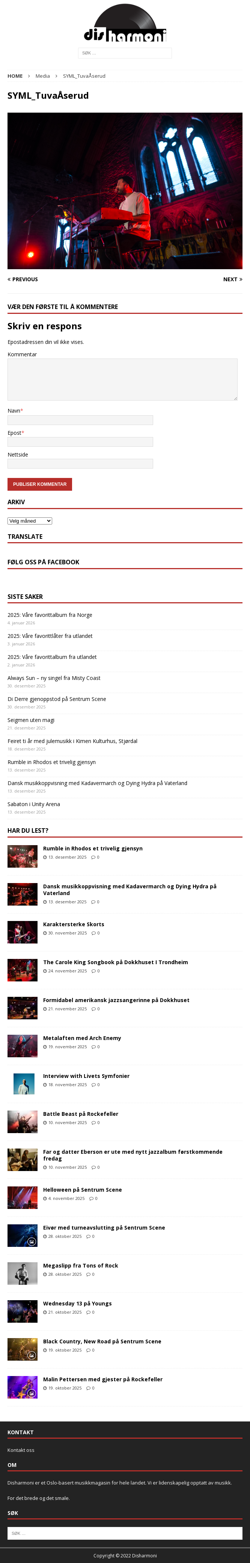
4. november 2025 (66, 1198)
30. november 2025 (67, 933)
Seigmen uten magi (31, 719)
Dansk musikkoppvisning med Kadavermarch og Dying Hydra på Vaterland (97, 783)
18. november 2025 (67, 1084)
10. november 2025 (67, 1122)
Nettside (18, 454)
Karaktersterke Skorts (73, 924)
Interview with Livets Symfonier (86, 1075)
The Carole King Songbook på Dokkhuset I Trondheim (115, 962)
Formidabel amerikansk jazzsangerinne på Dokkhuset (116, 1000)
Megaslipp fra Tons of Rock (80, 1265)
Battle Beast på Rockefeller (80, 1113)
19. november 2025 (67, 1046)
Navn (14, 410)
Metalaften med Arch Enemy (82, 1037)
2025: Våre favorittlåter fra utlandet (50, 635)
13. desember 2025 (67, 857)
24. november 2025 (67, 971)
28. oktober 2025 (64, 1236)
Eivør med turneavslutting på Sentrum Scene (104, 1227)
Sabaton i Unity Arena (34, 804)
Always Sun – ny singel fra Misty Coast (54, 677)
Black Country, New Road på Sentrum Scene (102, 1341)
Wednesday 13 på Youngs (77, 1303)
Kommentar (22, 354)
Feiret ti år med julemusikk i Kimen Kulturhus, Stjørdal (72, 741)
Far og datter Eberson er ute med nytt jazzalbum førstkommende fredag (133, 1155)
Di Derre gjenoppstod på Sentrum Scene (57, 698)
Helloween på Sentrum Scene (82, 1189)
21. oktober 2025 (64, 1312)
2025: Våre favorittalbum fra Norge (50, 614)
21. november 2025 (67, 1008)
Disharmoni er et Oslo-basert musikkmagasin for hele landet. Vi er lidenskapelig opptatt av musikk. (120, 1482)
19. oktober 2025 (64, 1350)
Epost (14, 432)
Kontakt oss (21, 1450)
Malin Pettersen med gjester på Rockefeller (103, 1379)
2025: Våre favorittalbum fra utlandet (52, 656)
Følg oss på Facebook (43, 562)
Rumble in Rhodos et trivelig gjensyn (52, 762)
